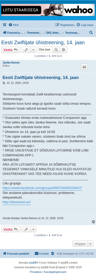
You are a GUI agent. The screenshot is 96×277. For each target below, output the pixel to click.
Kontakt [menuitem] (42, 253)
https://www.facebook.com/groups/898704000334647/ (42, 188)
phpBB (33, 262)
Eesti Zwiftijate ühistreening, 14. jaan (43, 42)
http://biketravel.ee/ (17, 202)
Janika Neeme (11, 62)
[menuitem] (13, 25)
